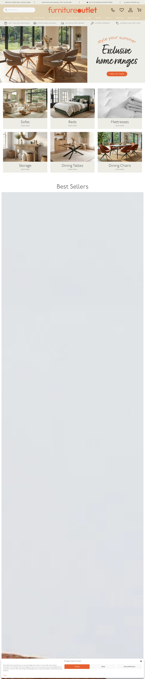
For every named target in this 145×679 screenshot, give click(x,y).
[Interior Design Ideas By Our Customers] (102, 641)
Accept (77, 666)
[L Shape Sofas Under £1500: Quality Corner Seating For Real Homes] (42, 641)
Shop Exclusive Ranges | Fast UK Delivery (57, 2)
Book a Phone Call (132, 2)
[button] (141, 661)
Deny (103, 666)
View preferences (129, 666)
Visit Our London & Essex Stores (99, 2)
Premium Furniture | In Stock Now (18, 2)
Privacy (5, 675)
